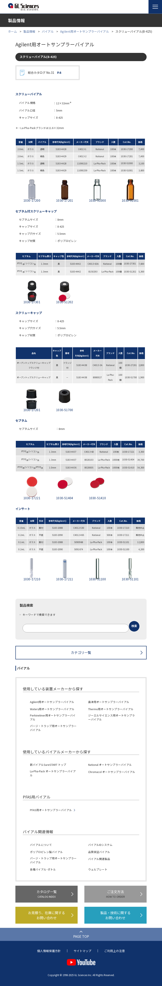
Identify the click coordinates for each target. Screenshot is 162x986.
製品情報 (29, 31)
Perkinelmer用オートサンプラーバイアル (53, 717)
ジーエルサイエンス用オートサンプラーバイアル (111, 717)
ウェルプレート (97, 869)
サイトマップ (82, 951)
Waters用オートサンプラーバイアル (52, 709)
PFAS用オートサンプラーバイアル (51, 810)
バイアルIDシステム (100, 845)
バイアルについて (41, 845)
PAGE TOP (81, 936)
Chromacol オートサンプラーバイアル (111, 772)
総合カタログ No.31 (44, 72)
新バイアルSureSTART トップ (48, 765)
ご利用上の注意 (114, 951)
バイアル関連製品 (99, 859)
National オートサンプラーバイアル (110, 765)
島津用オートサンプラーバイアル (108, 702)
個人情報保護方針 (49, 951)
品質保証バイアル (99, 852)
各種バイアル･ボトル (43, 869)
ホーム (12, 31)
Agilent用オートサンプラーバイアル (84, 31)
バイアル (48, 31)
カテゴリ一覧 (81, 652)
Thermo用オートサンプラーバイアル (111, 709)
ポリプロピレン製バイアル (46, 852)
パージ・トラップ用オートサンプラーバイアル (53, 728)
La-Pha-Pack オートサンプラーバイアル (53, 773)
